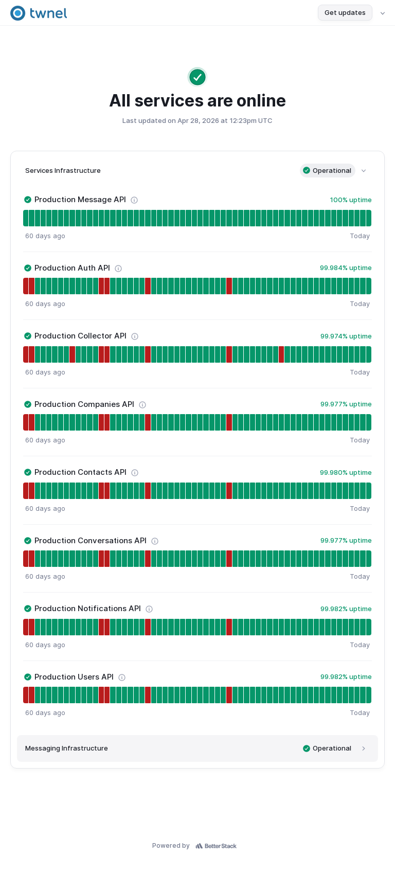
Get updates (345, 12)
